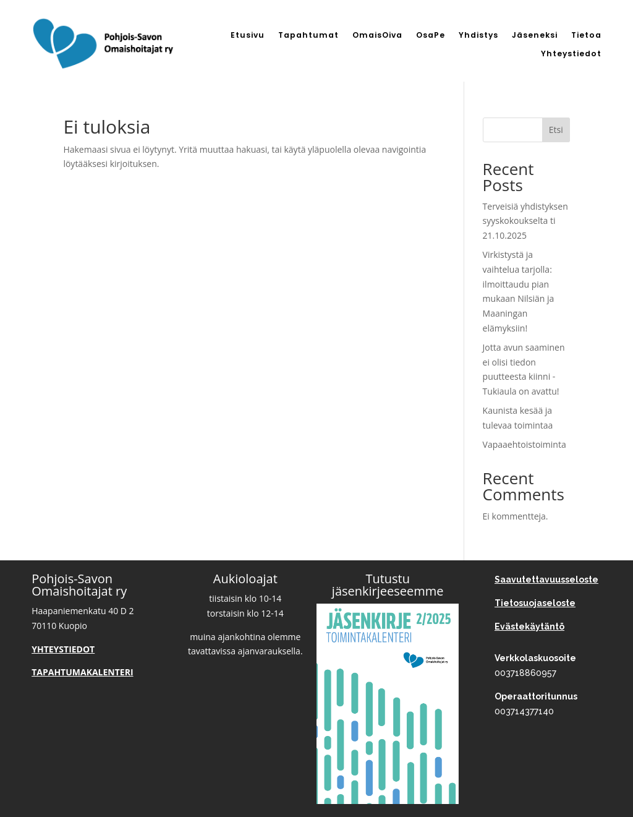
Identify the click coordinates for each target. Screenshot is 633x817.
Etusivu (248, 35)
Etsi (556, 129)
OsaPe (430, 35)
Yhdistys (478, 35)
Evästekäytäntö (529, 626)
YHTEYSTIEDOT (63, 649)
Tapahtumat (308, 35)
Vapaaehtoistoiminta (524, 444)
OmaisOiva (377, 35)
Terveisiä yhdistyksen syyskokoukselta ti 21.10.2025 (525, 221)
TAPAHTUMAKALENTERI (82, 672)
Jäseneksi (535, 35)
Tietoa (586, 35)
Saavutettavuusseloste (546, 579)
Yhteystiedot (571, 54)
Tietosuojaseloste (535, 603)
